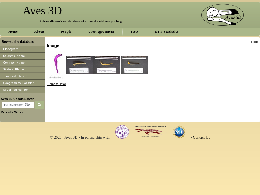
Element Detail (56, 84)
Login (254, 41)
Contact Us (201, 137)
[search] (17, 105)
